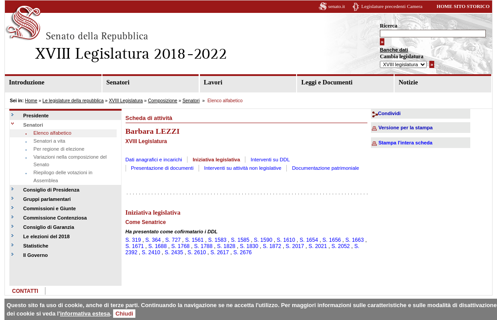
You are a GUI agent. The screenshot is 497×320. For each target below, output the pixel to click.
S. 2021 (318, 246)
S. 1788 (203, 246)
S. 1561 (194, 240)
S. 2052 (340, 246)
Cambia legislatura (402, 56)
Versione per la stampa (406, 127)
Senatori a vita (49, 141)
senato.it (336, 6)
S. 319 (133, 240)
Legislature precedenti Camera (391, 6)
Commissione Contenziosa (55, 217)
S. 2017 (294, 246)
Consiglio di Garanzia (48, 227)
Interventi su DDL (270, 159)
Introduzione (27, 82)
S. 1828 (226, 246)
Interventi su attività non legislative (242, 168)
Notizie (408, 82)
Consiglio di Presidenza (51, 189)
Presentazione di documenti (162, 168)
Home (31, 100)
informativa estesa (85, 313)
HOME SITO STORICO (462, 6)
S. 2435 (174, 252)
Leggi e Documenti (326, 82)
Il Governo (35, 255)
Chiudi (124, 313)
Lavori (213, 82)
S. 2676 (242, 252)
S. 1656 (331, 240)
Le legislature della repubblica (72, 100)
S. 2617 (220, 252)
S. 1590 (263, 240)
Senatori (118, 82)
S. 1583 (217, 240)
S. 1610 (286, 240)
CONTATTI (25, 291)
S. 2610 (196, 252)
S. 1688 (157, 246)
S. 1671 (135, 246)
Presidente (36, 115)
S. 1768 (180, 246)
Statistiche (36, 245)
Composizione (162, 100)
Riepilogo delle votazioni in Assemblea (62, 176)
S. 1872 (272, 246)
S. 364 (153, 240)
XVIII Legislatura (126, 100)
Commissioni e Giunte (49, 208)
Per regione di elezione (58, 149)
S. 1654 (309, 240)
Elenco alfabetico (52, 133)
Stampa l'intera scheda (405, 142)
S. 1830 (249, 246)
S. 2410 (151, 252)
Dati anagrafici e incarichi (154, 159)
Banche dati (394, 49)
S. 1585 (240, 240)
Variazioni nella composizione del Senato (70, 161)
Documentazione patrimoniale (325, 168)
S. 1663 (355, 240)
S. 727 (173, 240)
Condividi (389, 113)
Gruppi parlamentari (47, 199)
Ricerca (388, 26)
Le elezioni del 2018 (46, 236)
